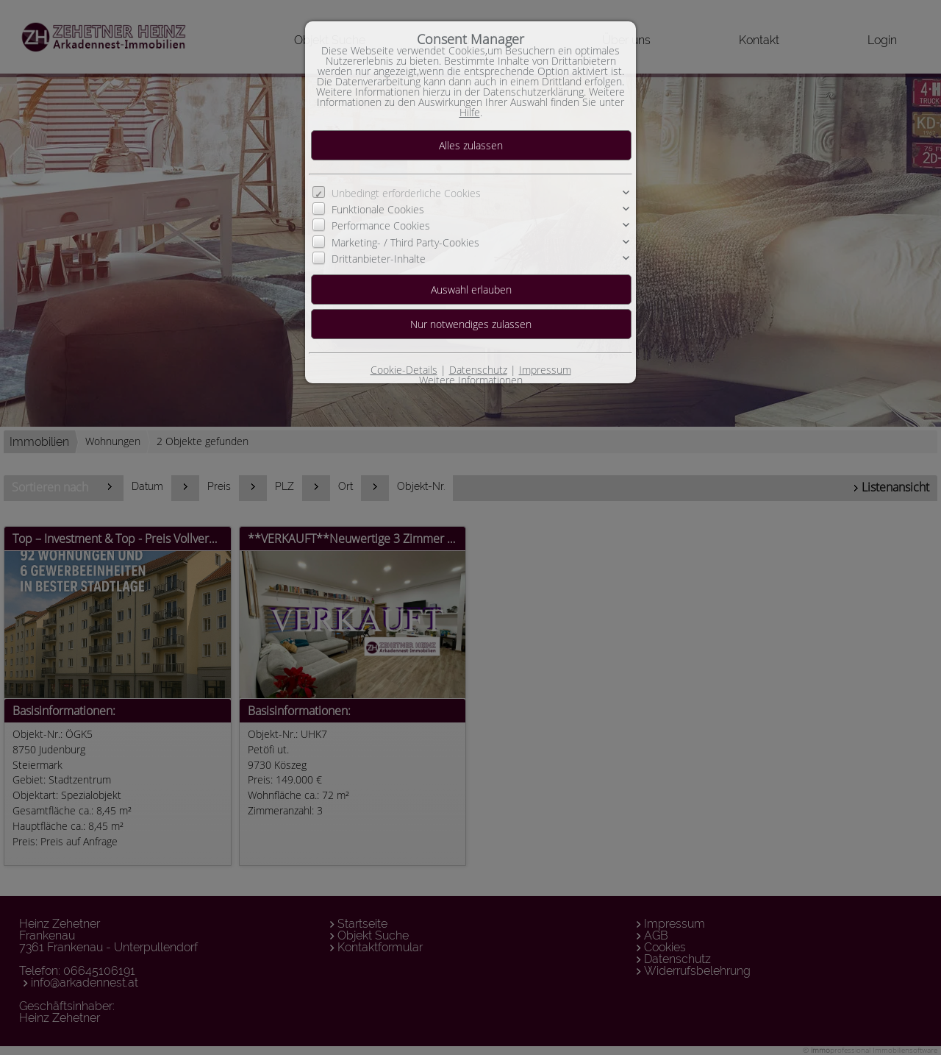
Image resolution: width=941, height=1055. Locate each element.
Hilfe (469, 112)
